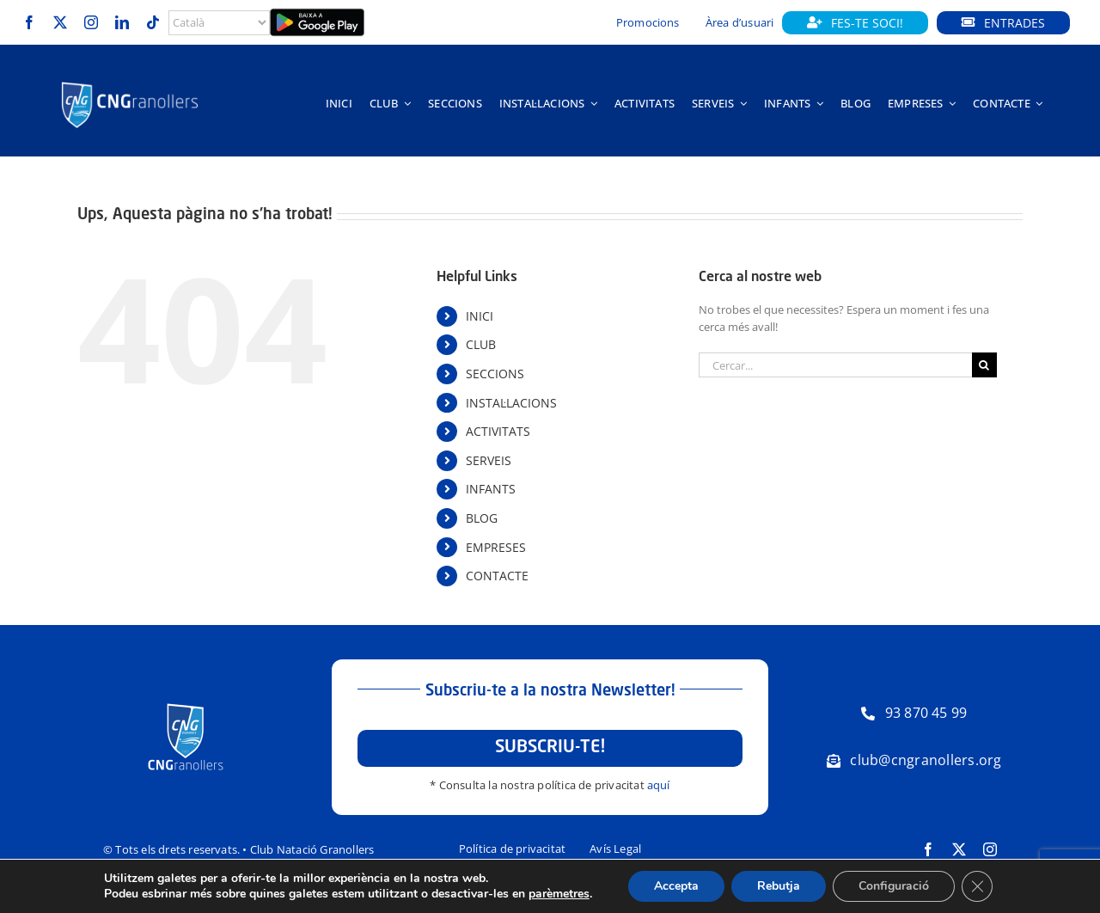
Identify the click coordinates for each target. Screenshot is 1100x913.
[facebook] (29, 22)
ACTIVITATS (498, 431)
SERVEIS (488, 460)
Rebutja (778, 886)
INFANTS (491, 489)
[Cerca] (984, 364)
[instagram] (91, 22)
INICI (479, 316)
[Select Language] (219, 22)
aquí (658, 785)
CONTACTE (497, 575)
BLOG (482, 518)
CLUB (481, 344)
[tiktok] (153, 22)
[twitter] (60, 22)
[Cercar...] (835, 364)
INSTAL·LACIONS (511, 403)
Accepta (676, 886)
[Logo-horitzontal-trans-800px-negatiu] (130, 82)
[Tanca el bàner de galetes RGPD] (977, 886)
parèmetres (559, 894)
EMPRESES (496, 547)
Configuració (894, 886)
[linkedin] (122, 22)
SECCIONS (495, 373)
